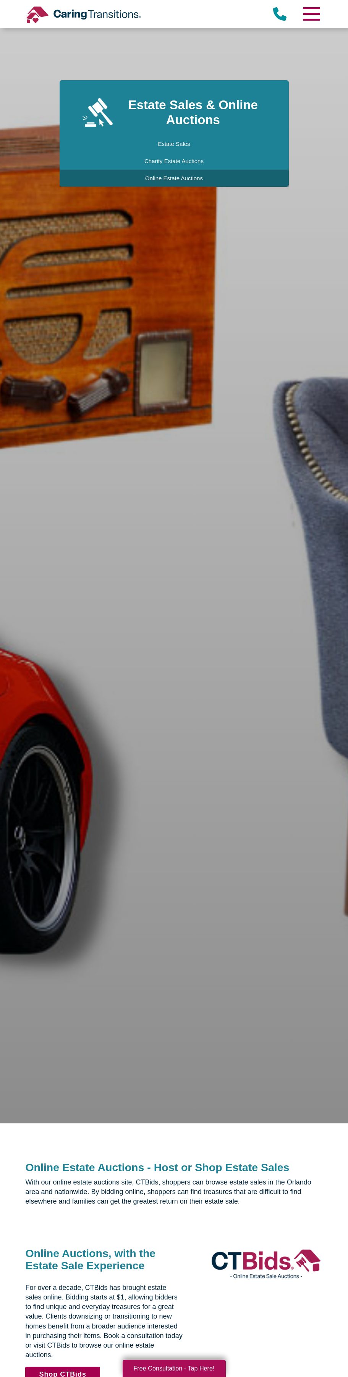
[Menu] (311, 14)
